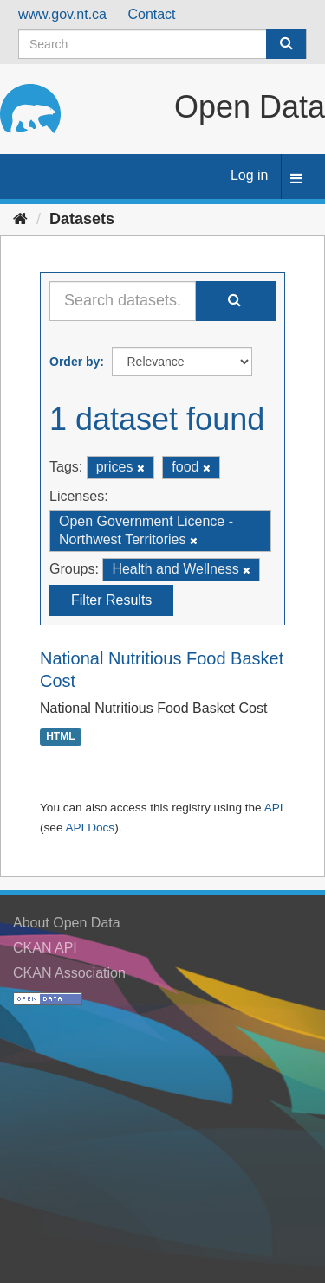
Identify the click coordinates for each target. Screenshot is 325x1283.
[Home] (20, 219)
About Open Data (66, 922)
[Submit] (286, 44)
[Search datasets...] (122, 301)
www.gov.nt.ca (62, 14)
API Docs (89, 827)
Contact (151, 14)
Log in (250, 175)
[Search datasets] (162, 44)
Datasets (81, 219)
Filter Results (111, 600)
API (273, 807)
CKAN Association (69, 972)
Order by (74, 362)
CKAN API (45, 947)
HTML (60, 736)
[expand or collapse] (296, 179)
